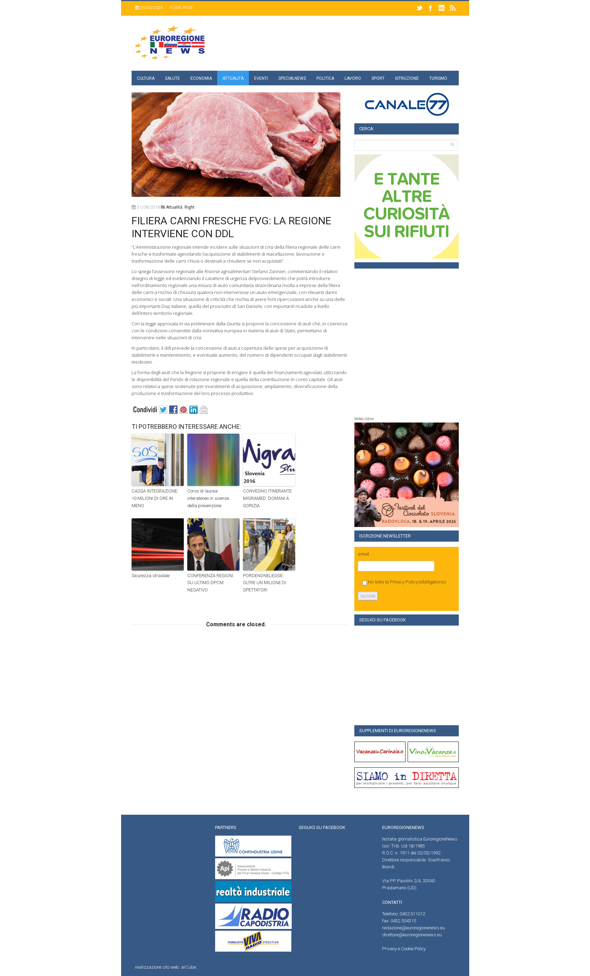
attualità (174, 207)
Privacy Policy (404, 582)
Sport (378, 78)
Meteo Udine (364, 419)
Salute (172, 78)
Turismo (438, 78)
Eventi (261, 78)
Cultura (146, 78)
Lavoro (353, 78)
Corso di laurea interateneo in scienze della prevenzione (208, 498)
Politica (325, 78)
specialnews (292, 78)
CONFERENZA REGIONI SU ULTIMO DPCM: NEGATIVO (210, 583)
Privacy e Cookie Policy (404, 948)
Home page (181, 7)
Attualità (233, 78)
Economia (201, 78)
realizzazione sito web (157, 967)
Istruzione (407, 78)
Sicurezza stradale (151, 575)
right (189, 207)
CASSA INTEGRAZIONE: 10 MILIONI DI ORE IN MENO (155, 498)
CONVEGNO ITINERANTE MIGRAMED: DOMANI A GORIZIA (267, 498)
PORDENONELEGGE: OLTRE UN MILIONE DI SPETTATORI (264, 583)
